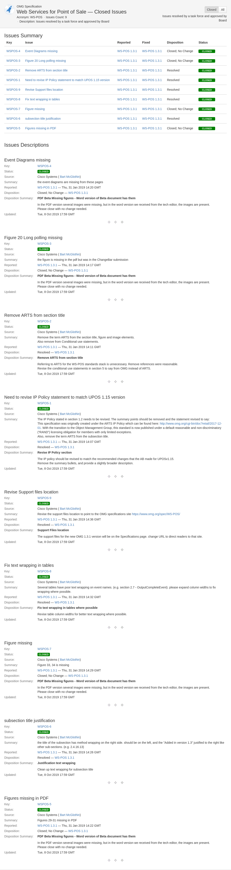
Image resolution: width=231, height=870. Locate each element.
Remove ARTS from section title (46, 70)
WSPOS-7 (13, 109)
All (222, 9)
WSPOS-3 (13, 60)
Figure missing (35, 109)
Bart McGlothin (70, 176)
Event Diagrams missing (41, 51)
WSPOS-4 (13, 51)
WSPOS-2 (13, 70)
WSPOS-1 (13, 80)
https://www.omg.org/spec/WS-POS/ (156, 514)
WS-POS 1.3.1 (127, 51)
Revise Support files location (44, 89)
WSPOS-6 (13, 118)
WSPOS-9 (13, 89)
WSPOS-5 (13, 128)
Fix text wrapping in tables (42, 99)
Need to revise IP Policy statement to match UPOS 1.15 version (67, 80)
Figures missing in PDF (40, 128)
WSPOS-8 (13, 99)
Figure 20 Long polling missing (45, 60)
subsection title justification (43, 118)
